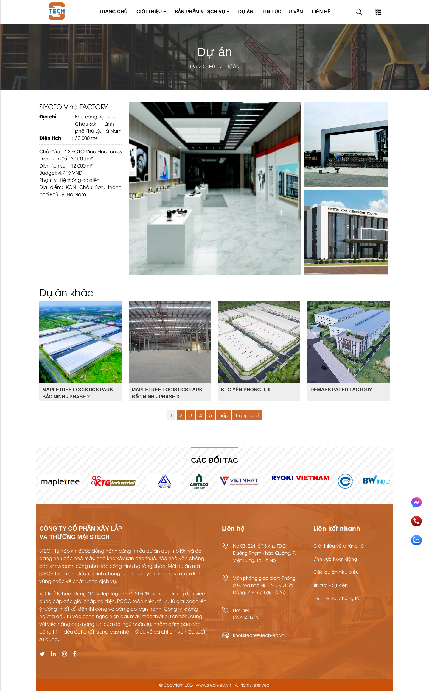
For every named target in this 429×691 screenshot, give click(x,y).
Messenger (416, 503)
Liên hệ (321, 11)
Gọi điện (416, 521)
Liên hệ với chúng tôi (336, 598)
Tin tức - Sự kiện (330, 585)
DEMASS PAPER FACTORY (341, 389)
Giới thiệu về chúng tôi (339, 545)
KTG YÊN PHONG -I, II (246, 389)
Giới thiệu (151, 11)
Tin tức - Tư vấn (282, 11)
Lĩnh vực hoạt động (335, 559)
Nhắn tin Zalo (416, 540)
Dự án (246, 11)
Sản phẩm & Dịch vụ (202, 11)
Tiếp (223, 415)
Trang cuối (247, 415)
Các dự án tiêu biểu (336, 572)
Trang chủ (113, 11)
